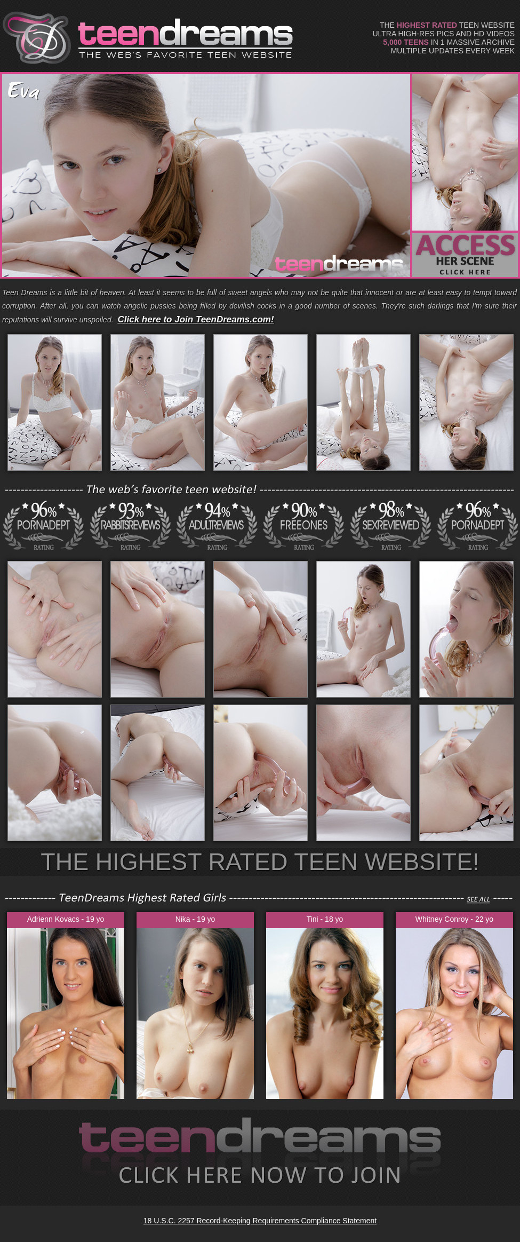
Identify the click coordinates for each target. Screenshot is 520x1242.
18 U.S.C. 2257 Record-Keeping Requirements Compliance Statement (260, 1220)
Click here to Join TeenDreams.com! (195, 319)
